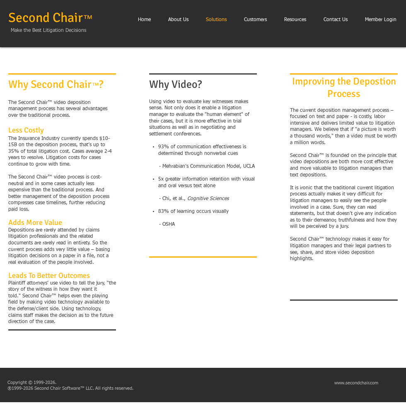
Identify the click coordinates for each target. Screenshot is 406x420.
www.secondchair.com (356, 383)
